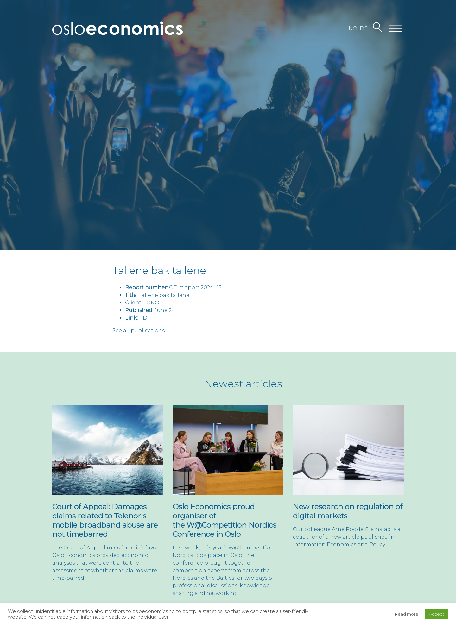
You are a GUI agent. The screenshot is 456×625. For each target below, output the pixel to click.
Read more (406, 613)
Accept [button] (436, 613)
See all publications (138, 331)
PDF (144, 318)
